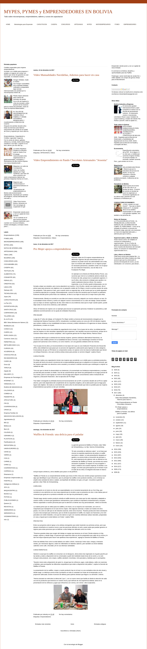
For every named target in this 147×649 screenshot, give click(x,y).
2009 (116, 469)
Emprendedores (45, 238)
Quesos (6, 503)
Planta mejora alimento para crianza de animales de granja (20, 97)
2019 (116, 387)
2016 (116, 449)
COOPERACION (9, 406)
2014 (116, 455)
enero (118, 445)
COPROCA (7, 471)
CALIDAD (7, 432)
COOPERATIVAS (9, 468)
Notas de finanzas (120, 219)
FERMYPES (8, 342)
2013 (116, 458)
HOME (8, 24)
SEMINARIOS (8, 510)
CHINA (6, 464)
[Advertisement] (72, 45)
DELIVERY (7, 374)
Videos (52, 153)
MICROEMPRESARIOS (103, 24)
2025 (116, 370)
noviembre (119, 417)
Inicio (72, 624)
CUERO (6, 332)
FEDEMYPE (8, 397)
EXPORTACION (9, 306)
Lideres (6, 287)
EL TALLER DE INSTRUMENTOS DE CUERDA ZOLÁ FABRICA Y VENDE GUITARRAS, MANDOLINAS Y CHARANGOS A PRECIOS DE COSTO (16, 118)
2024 (116, 373)
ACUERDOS (8, 351)
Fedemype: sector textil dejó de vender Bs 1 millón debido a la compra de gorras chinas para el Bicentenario (126, 77)
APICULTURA (8, 400)
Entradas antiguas (100, 624)
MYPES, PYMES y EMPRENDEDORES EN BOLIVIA (58, 11)
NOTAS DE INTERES (11, 248)
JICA (5, 487)
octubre (118, 420)
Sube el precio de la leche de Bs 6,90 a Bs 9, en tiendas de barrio (131, 187)
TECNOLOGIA (9, 293)
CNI (5, 403)
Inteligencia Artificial (10, 484)
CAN (5, 458)
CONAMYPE (8, 277)
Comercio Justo (9, 338)
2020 (116, 384)
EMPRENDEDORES (130, 24)
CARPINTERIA (9, 313)
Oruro (6, 364)
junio (117, 431)
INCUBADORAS (9, 358)
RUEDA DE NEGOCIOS (12, 387)
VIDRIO (6, 455)
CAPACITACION (42, 24)
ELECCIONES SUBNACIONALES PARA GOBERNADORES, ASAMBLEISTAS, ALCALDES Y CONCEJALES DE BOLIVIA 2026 (127, 132)
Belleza (6, 426)
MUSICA (7, 494)
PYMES (117, 24)
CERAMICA (8, 435)
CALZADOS (8, 390)
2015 (116, 452)
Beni (5, 429)
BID (5, 422)
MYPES (89, 24)
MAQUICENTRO (9, 490)
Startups (6, 290)
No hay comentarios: (63, 150)
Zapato (6, 371)
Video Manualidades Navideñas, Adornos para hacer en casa (66, 74)
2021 (116, 381)
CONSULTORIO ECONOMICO (124, 202)
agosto (118, 425)
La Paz (6, 303)
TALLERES (7, 316)
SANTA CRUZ (8, 309)
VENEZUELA (8, 384)
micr (5, 519)
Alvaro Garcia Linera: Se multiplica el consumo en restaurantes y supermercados (125, 241)
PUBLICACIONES (10, 500)
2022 (116, 378)
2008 (116, 472)
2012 (116, 461)
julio (117, 428)
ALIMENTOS (8, 274)
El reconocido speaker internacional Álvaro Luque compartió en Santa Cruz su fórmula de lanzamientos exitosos (131, 109)
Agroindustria (8, 419)
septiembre (119, 423)
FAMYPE (7, 481)
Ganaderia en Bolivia (121, 184)
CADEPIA (54, 24)
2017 (116, 393)
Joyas (6, 296)
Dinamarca (7, 474)
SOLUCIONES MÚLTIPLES (131, 167)
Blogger (80, 644)
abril (117, 437)
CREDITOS (8, 284)
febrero (118, 443)
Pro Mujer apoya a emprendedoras (52, 248)
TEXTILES (7, 271)
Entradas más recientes (43, 624)
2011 (116, 463)
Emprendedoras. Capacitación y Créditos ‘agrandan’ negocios (14, 137)
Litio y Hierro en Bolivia (122, 254)
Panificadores (8, 442)
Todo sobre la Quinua (121, 124)
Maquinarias (118, 165)
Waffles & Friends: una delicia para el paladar (58, 434)
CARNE (6, 461)
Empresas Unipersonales (12, 477)
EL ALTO (7, 319)
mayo (118, 434)
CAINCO (7, 329)
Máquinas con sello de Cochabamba (20, 167)
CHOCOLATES (9, 355)
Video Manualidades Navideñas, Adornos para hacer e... (125, 398)
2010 (116, 466)
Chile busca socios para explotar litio (125, 256)
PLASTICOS (8, 439)
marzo (118, 440)
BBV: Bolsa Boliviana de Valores (14, 322)
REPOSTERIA (8, 445)
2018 (116, 390)
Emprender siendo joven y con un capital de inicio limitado (21, 213)
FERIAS (6, 280)
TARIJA (6, 368)
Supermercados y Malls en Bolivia (126, 238)
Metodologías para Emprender (23, 24)
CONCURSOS (65, 24)
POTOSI (7, 497)
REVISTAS (7, 507)
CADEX (6, 361)
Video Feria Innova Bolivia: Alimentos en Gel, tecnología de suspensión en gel (20, 204)
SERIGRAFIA (8, 513)
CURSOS (7, 348)
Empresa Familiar (10, 413)
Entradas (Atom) (75, 631)
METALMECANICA (10, 345)
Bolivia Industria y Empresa (123, 104)
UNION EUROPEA (10, 448)
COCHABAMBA (9, 264)
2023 (116, 375)
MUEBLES (7, 326)
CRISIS (6, 410)
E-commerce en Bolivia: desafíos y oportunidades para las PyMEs (123, 72)
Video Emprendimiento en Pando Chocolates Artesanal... (126, 403)
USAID (6, 452)
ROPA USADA (8, 335)
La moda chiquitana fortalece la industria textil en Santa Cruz (19, 150)
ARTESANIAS (78, 24)
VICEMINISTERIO (10, 516)
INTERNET (7, 381)
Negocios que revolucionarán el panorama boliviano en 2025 (20, 184)
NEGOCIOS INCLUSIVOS (12, 416)
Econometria (118, 148)
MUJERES (7, 258)
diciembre (119, 395)
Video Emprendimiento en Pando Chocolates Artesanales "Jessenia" (70, 160)
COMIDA (7, 393)
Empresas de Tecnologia (12, 377)
